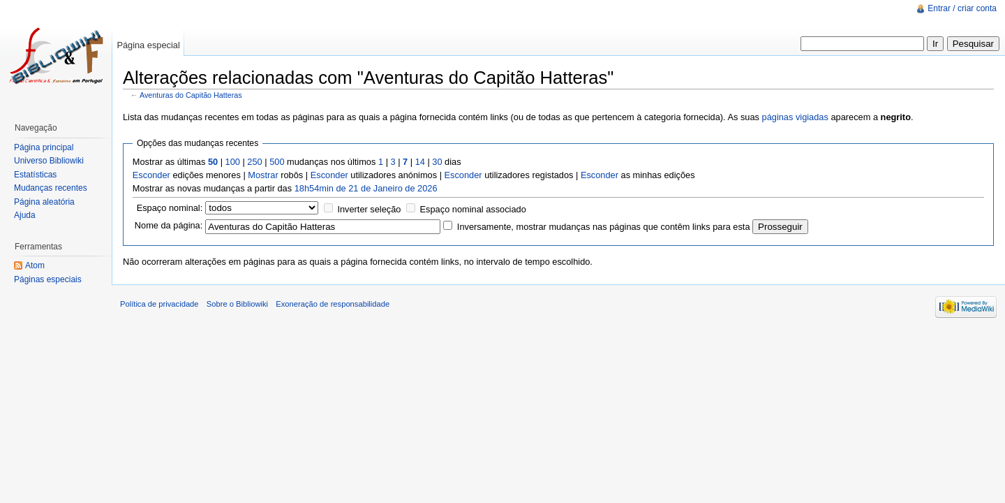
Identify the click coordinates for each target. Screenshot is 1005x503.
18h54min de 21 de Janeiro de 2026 (366, 188)
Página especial (148, 45)
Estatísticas (35, 175)
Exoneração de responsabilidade (332, 304)
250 (254, 161)
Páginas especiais (48, 279)
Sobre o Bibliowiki (237, 304)
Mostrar (263, 175)
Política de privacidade (159, 304)
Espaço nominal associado (473, 209)
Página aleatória (44, 202)
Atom (35, 265)
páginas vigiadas (795, 117)
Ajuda (25, 215)
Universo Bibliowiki (49, 161)
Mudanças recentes (50, 188)
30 (437, 161)
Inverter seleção (369, 209)
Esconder (151, 175)
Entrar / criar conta (962, 8)
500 (276, 161)
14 (420, 161)
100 (232, 161)
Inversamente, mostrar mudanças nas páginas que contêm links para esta (603, 226)
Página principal (43, 147)
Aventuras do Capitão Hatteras (191, 95)
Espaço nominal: (170, 208)
